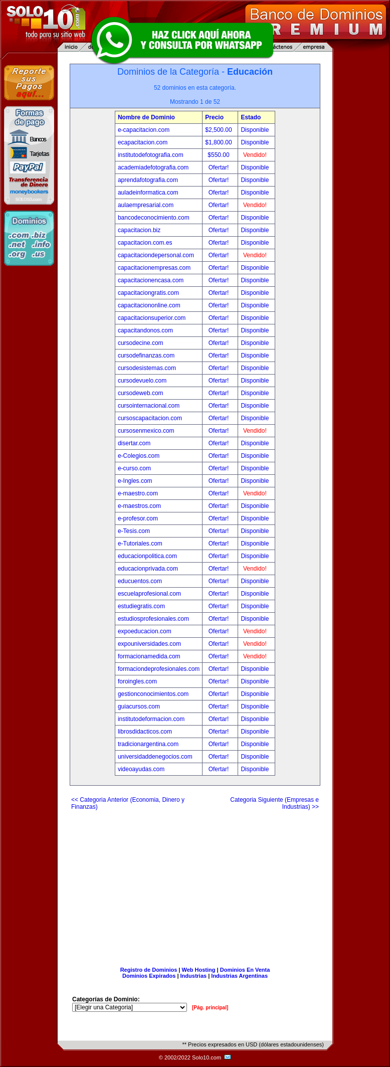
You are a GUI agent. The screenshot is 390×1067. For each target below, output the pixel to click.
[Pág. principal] (210, 1007)
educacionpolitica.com (147, 556)
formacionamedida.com (149, 656)
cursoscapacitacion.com (150, 418)
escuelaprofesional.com (149, 593)
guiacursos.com (139, 706)
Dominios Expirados (148, 976)
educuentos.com (140, 581)
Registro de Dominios (148, 970)
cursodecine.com (140, 342)
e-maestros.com (139, 505)
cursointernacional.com (148, 405)
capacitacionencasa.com (150, 280)
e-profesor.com (138, 518)
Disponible (255, 129)
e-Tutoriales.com (140, 543)
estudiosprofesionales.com (153, 618)
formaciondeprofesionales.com (159, 668)
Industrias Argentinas (239, 976)
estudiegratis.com (141, 606)
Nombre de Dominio (146, 117)
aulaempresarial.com (145, 205)
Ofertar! (220, 167)
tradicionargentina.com (148, 744)
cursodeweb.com (140, 393)
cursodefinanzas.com (146, 355)
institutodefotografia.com (150, 154)
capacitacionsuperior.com (151, 317)
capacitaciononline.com (149, 305)
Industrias (193, 976)
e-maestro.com (138, 493)
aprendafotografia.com (148, 180)
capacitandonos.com (145, 330)
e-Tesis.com (134, 531)
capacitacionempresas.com (154, 267)
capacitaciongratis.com (148, 292)
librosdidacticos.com (145, 731)
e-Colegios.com (138, 455)
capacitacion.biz (139, 230)
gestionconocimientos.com (153, 693)
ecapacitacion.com (142, 142)
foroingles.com (137, 681)
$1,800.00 (219, 142)
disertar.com (134, 443)
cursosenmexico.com (146, 430)
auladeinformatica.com (148, 192)
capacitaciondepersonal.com (156, 255)
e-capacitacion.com (143, 129)
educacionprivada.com (148, 568)
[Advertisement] (195, 884)
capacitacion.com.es (145, 242)
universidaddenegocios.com (155, 756)
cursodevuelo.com (142, 380)
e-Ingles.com (135, 480)
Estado (251, 117)
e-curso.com (134, 468)
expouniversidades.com (149, 643)
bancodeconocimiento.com (153, 217)
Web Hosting (199, 970)
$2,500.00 (219, 129)
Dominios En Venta (245, 970)
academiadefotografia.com (153, 167)
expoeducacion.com (144, 631)
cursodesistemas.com (147, 368)
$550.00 (219, 154)
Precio (214, 117)
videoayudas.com (141, 769)
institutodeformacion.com (151, 719)
